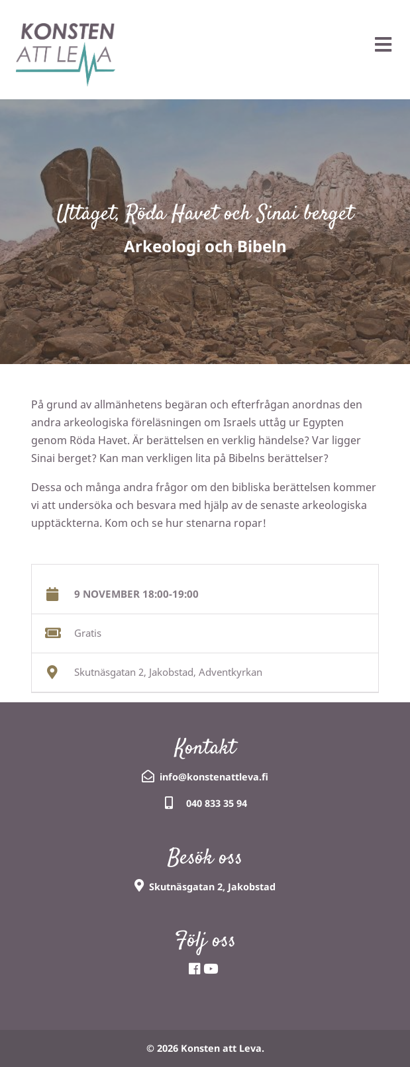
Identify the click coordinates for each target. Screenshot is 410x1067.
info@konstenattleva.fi (214, 776)
